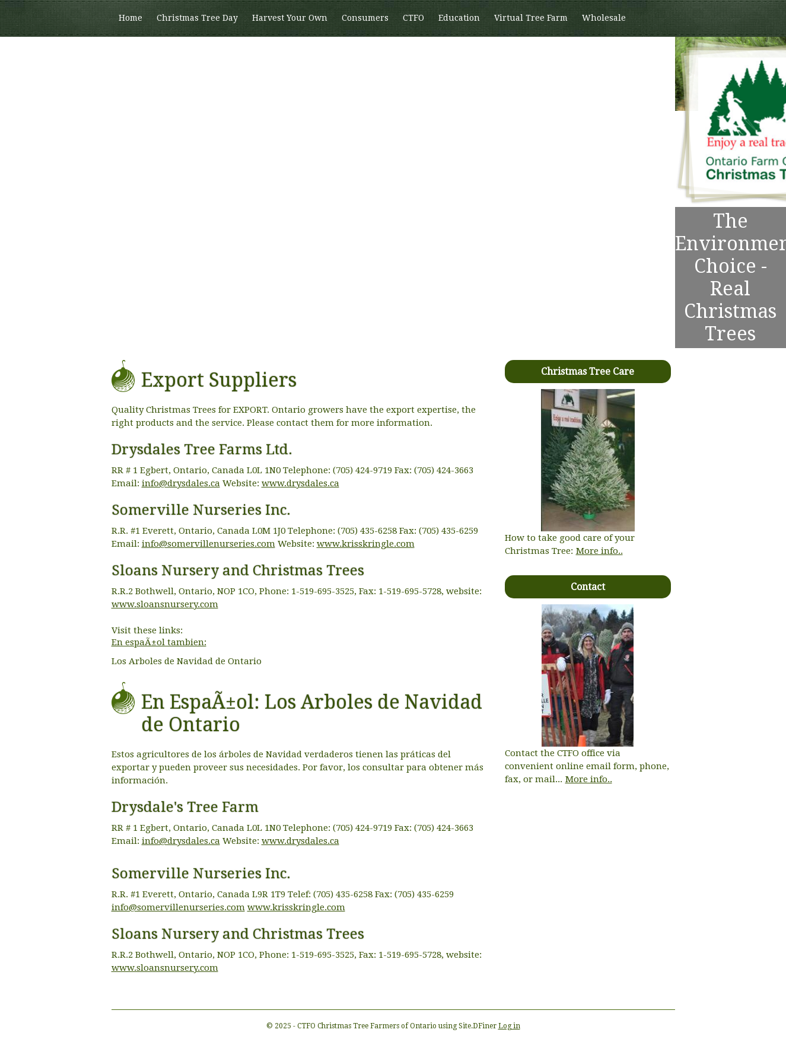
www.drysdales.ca (300, 483)
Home (130, 18)
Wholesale (604, 18)
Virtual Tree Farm (531, 18)
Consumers (365, 18)
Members (138, 54)
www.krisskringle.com (366, 543)
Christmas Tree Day (197, 18)
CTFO (413, 18)
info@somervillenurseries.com (208, 543)
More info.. (599, 551)
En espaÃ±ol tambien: (159, 642)
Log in (509, 1026)
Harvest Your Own (289, 18)
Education (459, 18)
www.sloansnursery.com (165, 604)
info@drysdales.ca (181, 483)
